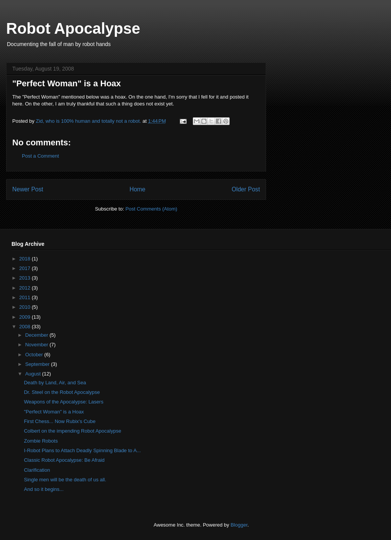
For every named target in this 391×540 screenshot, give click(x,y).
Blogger (238, 525)
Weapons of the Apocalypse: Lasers (63, 402)
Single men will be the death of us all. (65, 479)
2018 (25, 259)
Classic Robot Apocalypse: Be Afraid (64, 460)
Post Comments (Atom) (151, 209)
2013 (25, 278)
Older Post (246, 189)
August (33, 374)
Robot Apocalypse (73, 28)
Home (138, 189)
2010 (25, 307)
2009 (25, 317)
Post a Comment (40, 156)
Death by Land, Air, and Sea (55, 382)
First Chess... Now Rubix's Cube (59, 421)
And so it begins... (43, 489)
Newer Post (27, 189)
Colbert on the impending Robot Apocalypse (72, 431)
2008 (25, 326)
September (38, 364)
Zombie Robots (41, 441)
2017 (25, 268)
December (37, 335)
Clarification (37, 470)
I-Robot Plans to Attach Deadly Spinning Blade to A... (82, 450)
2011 (25, 297)
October (34, 354)
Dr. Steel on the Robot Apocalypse (62, 392)
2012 (25, 288)
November (37, 344)
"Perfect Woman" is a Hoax (54, 412)
